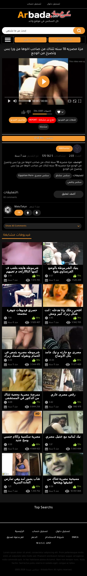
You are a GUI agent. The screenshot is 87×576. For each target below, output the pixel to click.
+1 (28, 213)
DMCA (75, 537)
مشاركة (43, 127)
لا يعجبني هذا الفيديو (29, 112)
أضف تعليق (68, 194)
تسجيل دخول (53, 4)
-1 (37, 213)
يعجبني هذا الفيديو (23, 112)
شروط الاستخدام (54, 537)
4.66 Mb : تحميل (43, 138)
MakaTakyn (20, 207)
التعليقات (11, 192)
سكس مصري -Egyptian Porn (33, 176)
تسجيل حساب (34, 4)
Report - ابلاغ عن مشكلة (41, 120)
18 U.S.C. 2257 (43, 543)
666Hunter (64, 148)
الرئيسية (19, 531)
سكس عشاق (63, 176)
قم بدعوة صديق (15, 537)
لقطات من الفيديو (67, 120)
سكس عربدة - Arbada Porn (39, 570)
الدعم (34, 537)
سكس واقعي (74, 182)
